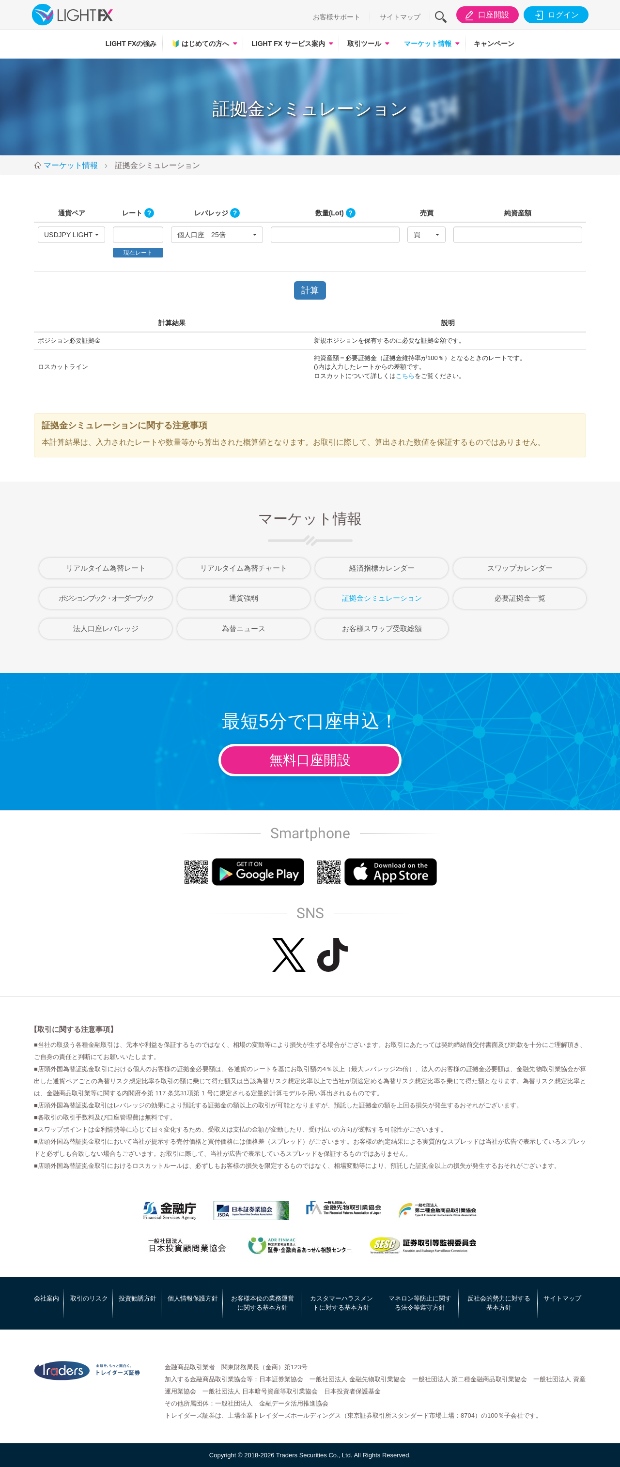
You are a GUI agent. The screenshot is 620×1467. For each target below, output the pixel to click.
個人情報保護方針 (193, 1298)
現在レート (138, 252)
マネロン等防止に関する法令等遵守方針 (419, 1303)
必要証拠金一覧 (520, 598)
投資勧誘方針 (137, 1298)
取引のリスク (89, 1298)
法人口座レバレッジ (106, 628)
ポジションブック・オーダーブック (106, 598)
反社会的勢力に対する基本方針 (498, 1303)
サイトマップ (400, 17)
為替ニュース (243, 628)
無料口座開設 (310, 760)
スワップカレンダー (520, 568)
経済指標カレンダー (382, 568)
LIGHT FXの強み (131, 43)
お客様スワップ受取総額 (382, 628)
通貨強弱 (243, 598)
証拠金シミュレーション (382, 598)
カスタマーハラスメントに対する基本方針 (341, 1303)
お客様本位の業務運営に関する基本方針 (262, 1303)
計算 (310, 290)
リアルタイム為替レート (106, 568)
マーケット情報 (427, 43)
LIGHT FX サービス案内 (288, 43)
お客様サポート (336, 17)
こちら (405, 375)
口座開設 (485, 15)
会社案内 (46, 1298)
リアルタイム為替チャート (243, 568)
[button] (71, 235)
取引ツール (364, 43)
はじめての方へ (200, 43)
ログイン (555, 15)
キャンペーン (494, 43)
